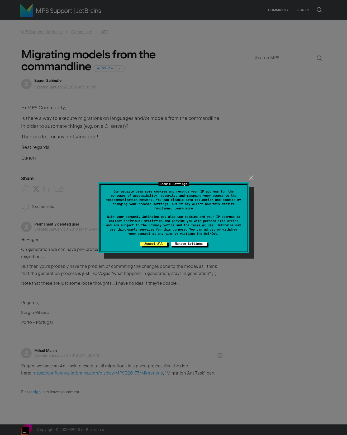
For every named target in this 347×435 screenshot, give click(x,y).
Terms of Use (202, 225)
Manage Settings (189, 244)
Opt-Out (210, 234)
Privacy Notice (161, 225)
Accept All (153, 244)
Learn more (183, 208)
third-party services (135, 229)
